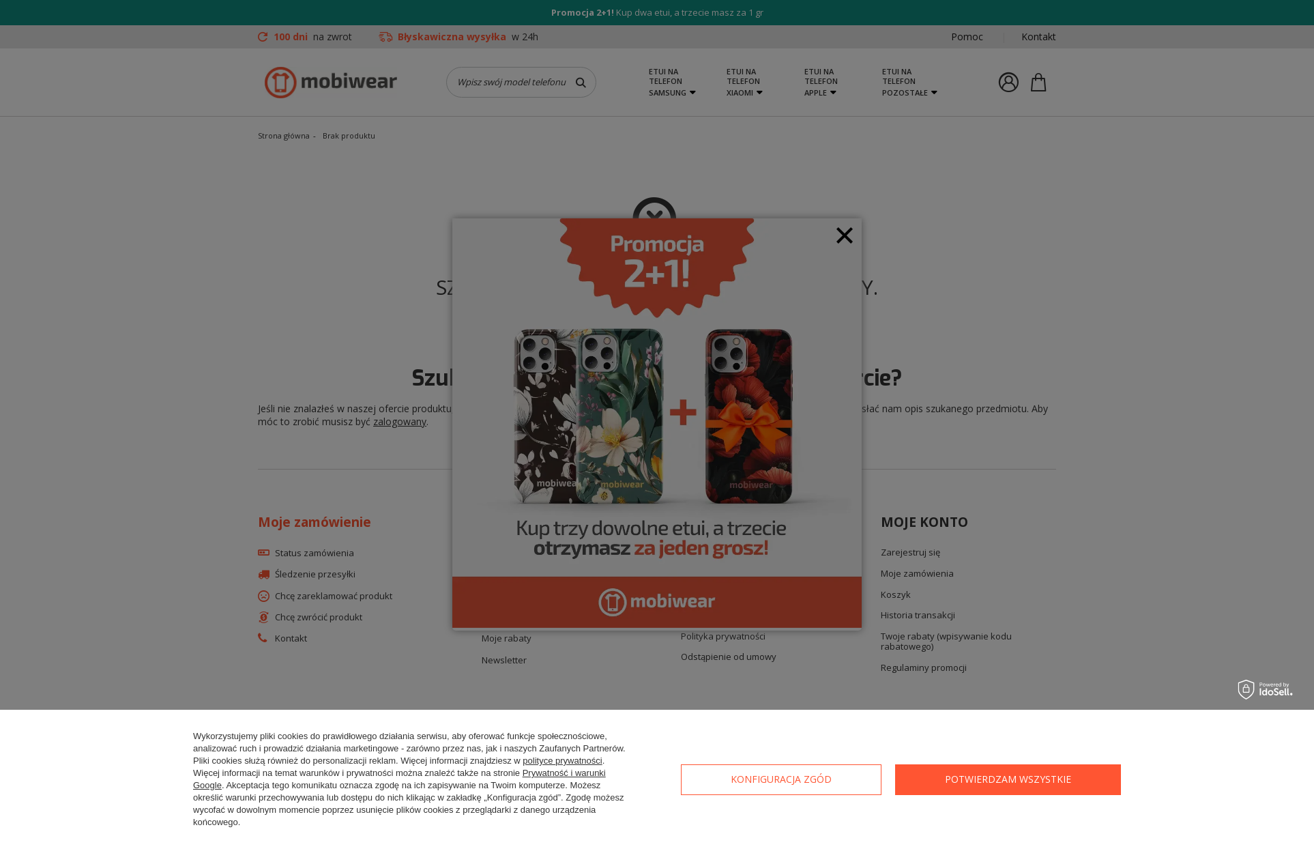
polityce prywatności (562, 761)
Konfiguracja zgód (781, 779)
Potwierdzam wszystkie (1008, 779)
